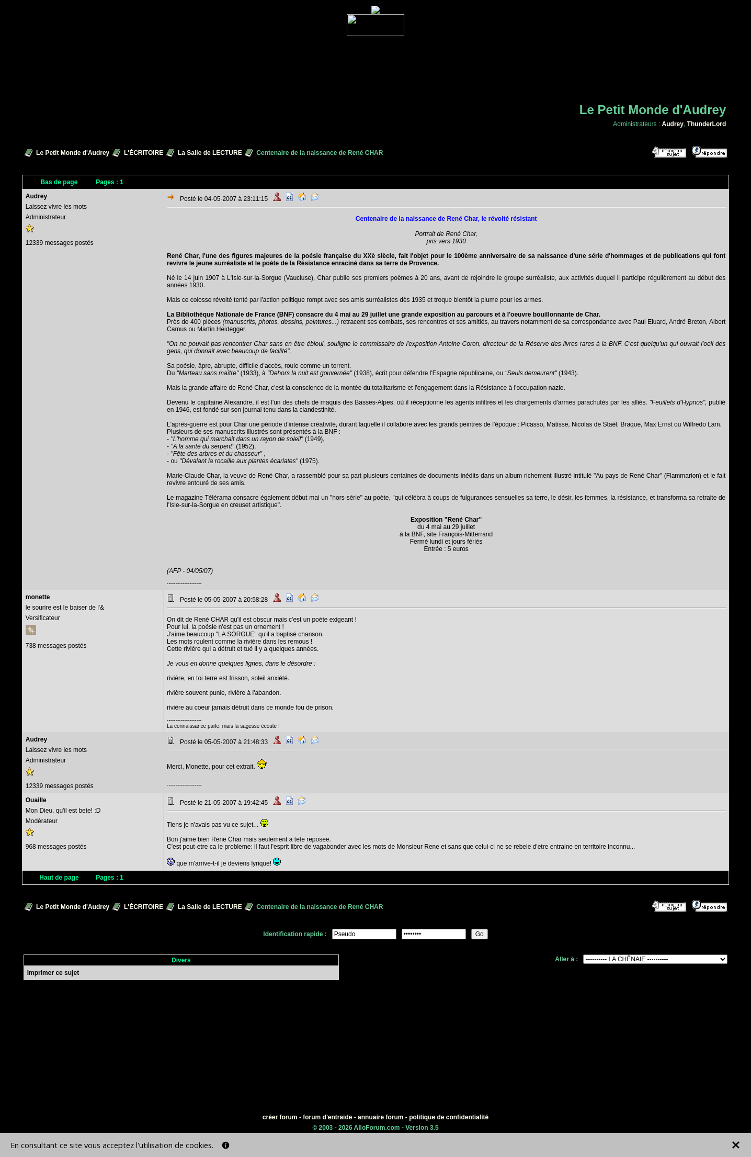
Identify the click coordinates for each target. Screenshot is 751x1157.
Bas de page (59, 182)
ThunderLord (706, 124)
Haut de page (58, 877)
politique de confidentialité (448, 1117)
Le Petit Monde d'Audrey (72, 152)
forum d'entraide (327, 1117)
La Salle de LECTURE (210, 152)
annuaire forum (380, 1117)
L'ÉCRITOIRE (143, 152)
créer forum (280, 1117)
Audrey (673, 124)
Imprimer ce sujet (53, 972)
